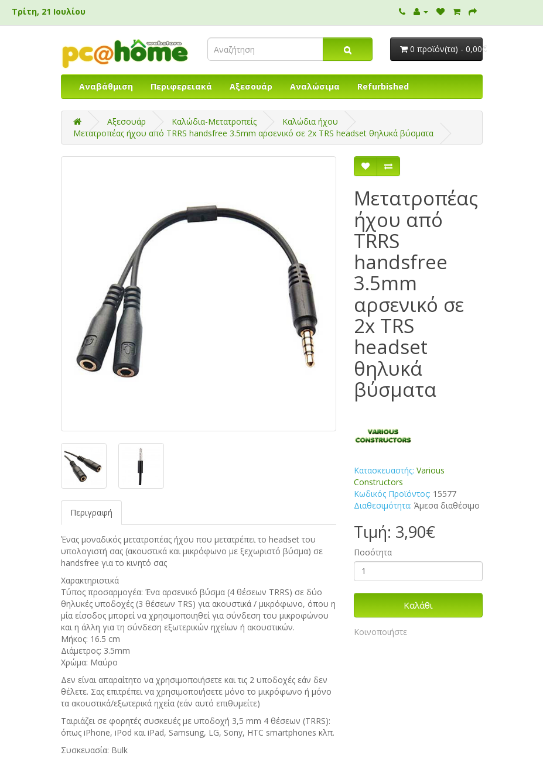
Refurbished (383, 86)
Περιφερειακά (181, 86)
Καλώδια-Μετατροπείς (214, 121)
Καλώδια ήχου (310, 121)
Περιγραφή (91, 512)
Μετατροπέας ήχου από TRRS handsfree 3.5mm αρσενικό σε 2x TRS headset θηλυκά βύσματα (253, 133)
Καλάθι (418, 605)
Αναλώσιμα (315, 86)
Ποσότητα (373, 552)
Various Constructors (399, 476)
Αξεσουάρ (251, 86)
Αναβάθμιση (106, 86)
